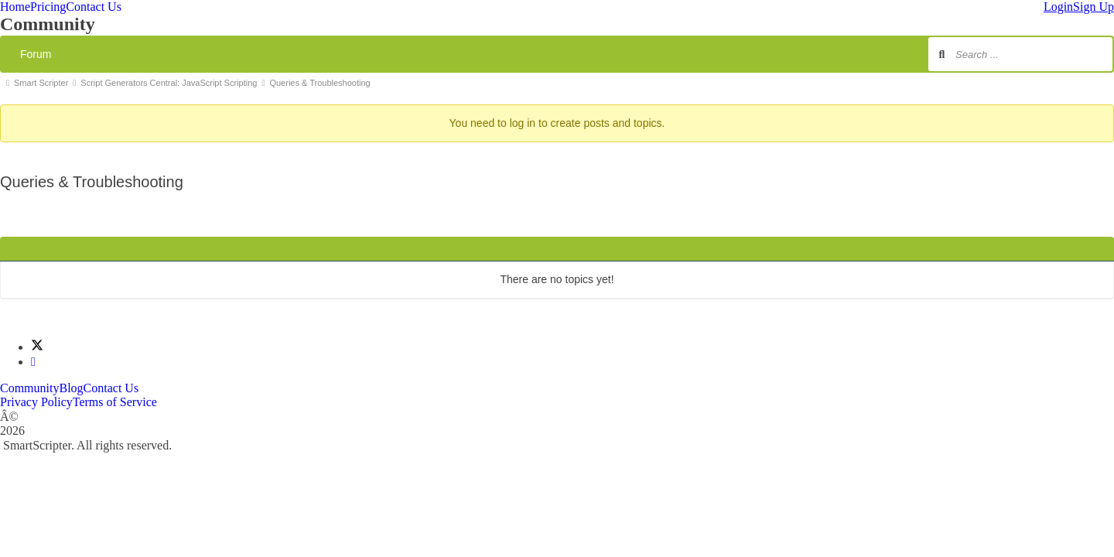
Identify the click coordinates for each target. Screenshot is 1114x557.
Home (15, 6)
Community (29, 388)
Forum (35, 54)
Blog (71, 388)
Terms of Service (115, 401)
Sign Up (1093, 6)
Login (1058, 6)
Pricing (48, 6)
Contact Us (93, 6)
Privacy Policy (36, 401)
